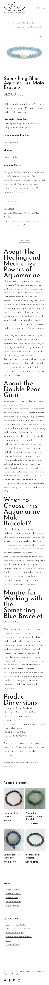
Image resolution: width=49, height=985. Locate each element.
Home (6, 23)
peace (10, 225)
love (5, 225)
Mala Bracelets (28, 23)
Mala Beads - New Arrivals (23, 213)
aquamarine (13, 221)
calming (31, 221)
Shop (15, 23)
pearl (15, 225)
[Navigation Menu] (44, 8)
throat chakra (29, 225)
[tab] (24, 240)
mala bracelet (16, 529)
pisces (20, 225)
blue (20, 221)
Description (24, 240)
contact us (16, 762)
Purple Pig (16, 974)
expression (39, 221)
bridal (25, 221)
